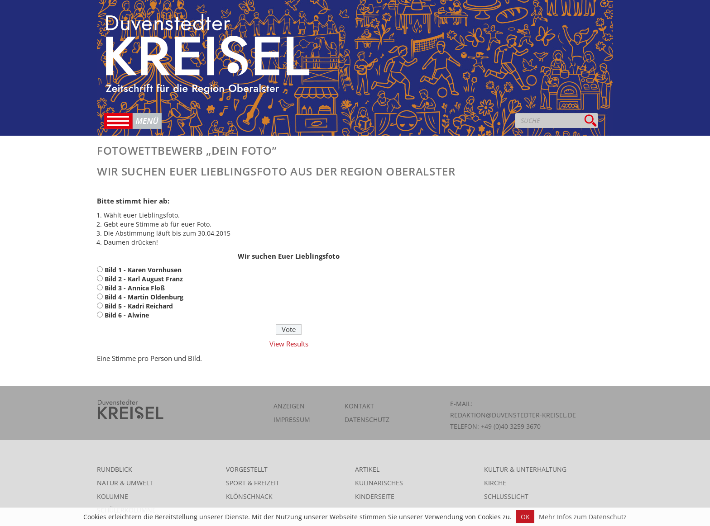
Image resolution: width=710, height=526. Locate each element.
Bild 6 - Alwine (127, 315)
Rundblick (114, 469)
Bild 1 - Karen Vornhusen (143, 269)
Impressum (291, 419)
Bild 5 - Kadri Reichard (139, 306)
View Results (288, 343)
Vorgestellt (247, 469)
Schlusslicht (506, 496)
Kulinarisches (379, 483)
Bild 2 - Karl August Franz (144, 279)
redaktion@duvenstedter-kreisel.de (513, 415)
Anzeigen (289, 406)
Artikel (367, 469)
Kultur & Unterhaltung (525, 469)
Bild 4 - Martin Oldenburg (144, 297)
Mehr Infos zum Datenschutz (583, 516)
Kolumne (112, 496)
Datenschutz (367, 419)
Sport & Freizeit (252, 483)
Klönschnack (249, 496)
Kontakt (359, 406)
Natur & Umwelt (125, 483)
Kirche (495, 483)
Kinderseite (374, 496)
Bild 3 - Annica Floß (135, 288)
